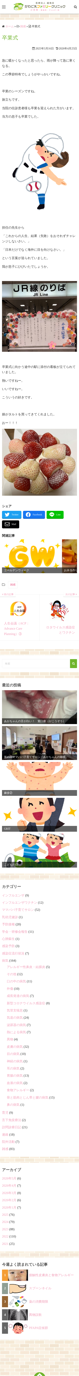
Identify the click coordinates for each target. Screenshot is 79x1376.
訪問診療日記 (11, 1127)
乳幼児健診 (10, 917)
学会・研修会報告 (15, 931)
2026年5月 (9, 1178)
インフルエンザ (13, 895)
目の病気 (13, 1054)
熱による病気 (16, 1032)
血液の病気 (15, 1083)
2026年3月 (9, 1193)
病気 (5, 960)
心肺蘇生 (8, 939)
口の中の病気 (16, 981)
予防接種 (8, 924)
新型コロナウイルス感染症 (26, 1003)
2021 (5, 1243)
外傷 (10, 988)
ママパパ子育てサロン (18, 909)
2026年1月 (9, 1207)
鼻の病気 (13, 1104)
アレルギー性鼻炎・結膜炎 (26, 967)
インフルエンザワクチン (19, 902)
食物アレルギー (18, 1090)
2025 (5, 1214)
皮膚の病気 (15, 1046)
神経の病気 (15, 1061)
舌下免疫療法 (11, 1120)
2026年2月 (9, 1200)
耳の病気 (13, 1068)
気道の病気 (15, 1017)
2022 (5, 1236)
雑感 (12, 584)
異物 (10, 1039)
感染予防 (8, 946)
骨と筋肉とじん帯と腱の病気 (27, 1097)
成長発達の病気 (18, 996)
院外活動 (8, 1141)
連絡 (5, 1134)
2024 (5, 1222)
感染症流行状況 (13, 953)
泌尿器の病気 (16, 1025)
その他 (11, 974)
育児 (5, 1112)
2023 (5, 1229)
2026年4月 (9, 1185)
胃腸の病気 (15, 1075)
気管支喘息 (15, 1010)
